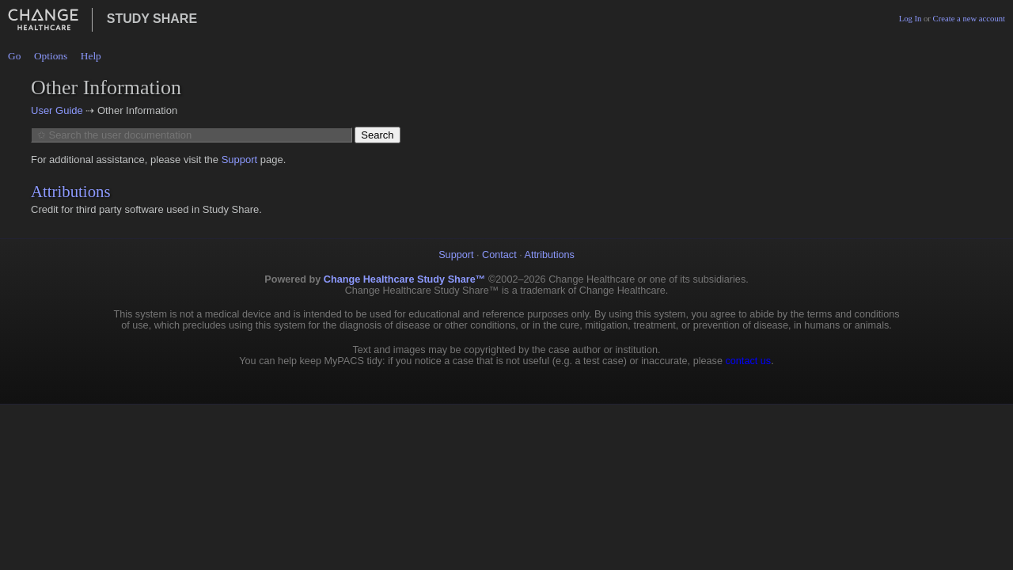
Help (91, 56)
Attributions (71, 191)
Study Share (152, 18)
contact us (748, 361)
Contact (499, 254)
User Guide (57, 110)
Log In (910, 18)
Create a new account (969, 18)
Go (14, 56)
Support (240, 159)
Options (50, 56)
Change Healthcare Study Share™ (405, 279)
